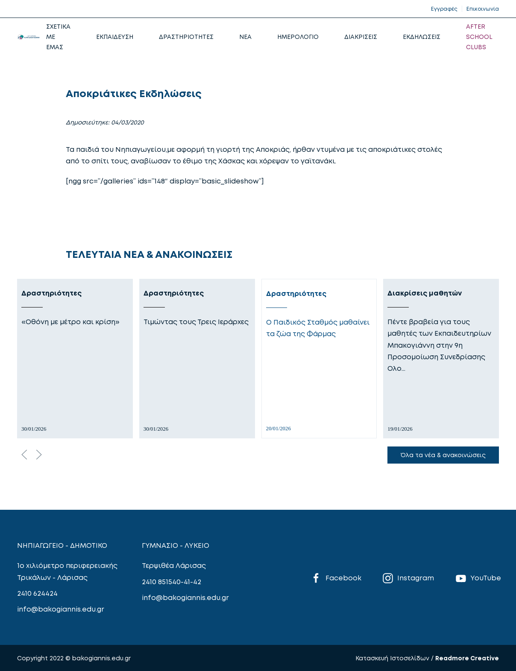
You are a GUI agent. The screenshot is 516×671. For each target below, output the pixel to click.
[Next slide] (39, 454)
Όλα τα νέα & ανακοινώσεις (443, 454)
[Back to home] (28, 37)
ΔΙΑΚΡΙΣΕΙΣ (360, 36)
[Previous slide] (24, 454)
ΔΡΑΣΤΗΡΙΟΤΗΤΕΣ (186, 36)
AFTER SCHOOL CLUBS (479, 36)
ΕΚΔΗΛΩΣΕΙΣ (421, 36)
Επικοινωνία (482, 9)
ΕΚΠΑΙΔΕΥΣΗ (114, 36)
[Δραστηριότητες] (75, 358)
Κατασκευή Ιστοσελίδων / (395, 658)
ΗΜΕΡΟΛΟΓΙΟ (298, 36)
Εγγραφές (444, 9)
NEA (245, 36)
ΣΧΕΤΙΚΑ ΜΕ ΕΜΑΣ (58, 36)
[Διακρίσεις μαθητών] (441, 358)
